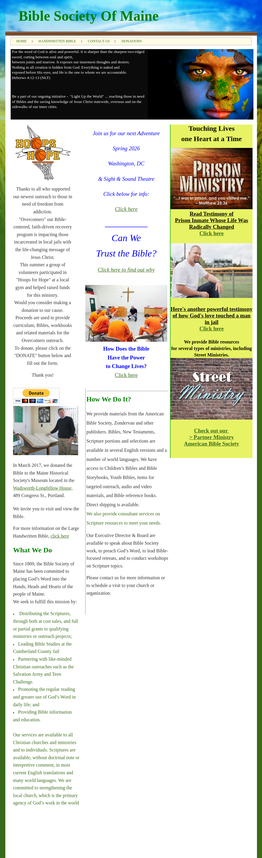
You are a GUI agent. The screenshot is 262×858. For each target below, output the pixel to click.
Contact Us (99, 41)
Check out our (211, 431)
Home (21, 41)
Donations (131, 41)
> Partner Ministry (211, 437)
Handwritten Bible (57, 41)
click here (60, 535)
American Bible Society (211, 444)
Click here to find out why (126, 270)
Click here (126, 209)
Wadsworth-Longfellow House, (43, 488)
